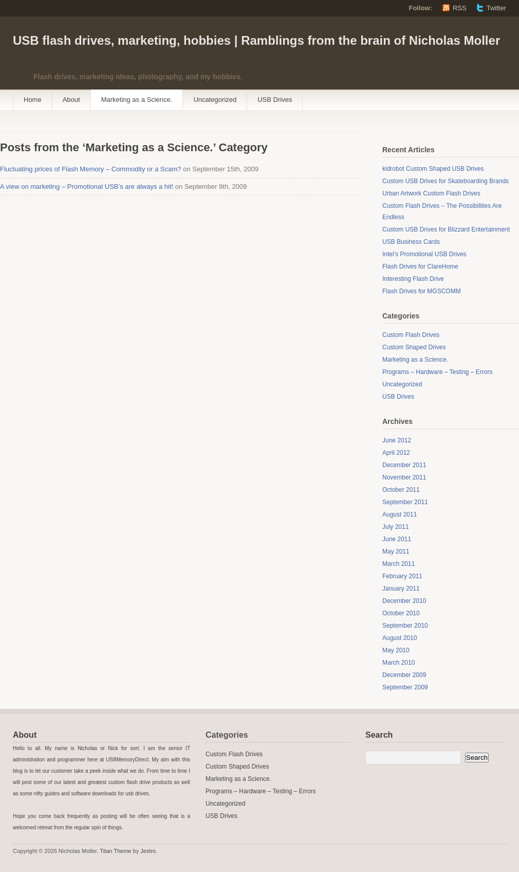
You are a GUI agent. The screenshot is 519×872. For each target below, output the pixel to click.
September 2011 (405, 502)
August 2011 (399, 514)
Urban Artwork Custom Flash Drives (431, 193)
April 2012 (396, 452)
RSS (460, 8)
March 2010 (398, 662)
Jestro (148, 851)
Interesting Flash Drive (413, 278)
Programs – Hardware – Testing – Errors (437, 372)
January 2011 (401, 588)
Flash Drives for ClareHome (420, 266)
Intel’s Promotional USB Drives (424, 254)
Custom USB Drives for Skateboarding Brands (445, 181)
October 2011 (401, 489)
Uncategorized (214, 99)
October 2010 (401, 613)
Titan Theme (115, 851)
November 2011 (404, 477)
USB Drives (274, 99)
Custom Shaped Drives (414, 347)
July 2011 (395, 526)
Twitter (496, 8)
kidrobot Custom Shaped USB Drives (433, 168)
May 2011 (396, 551)
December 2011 (404, 465)
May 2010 (396, 650)
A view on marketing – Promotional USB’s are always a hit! (86, 186)
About (71, 99)
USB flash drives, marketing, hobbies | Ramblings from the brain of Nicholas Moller (256, 40)
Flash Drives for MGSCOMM (421, 291)
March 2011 (398, 563)
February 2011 (402, 576)
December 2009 (404, 675)
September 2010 (405, 625)
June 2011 (396, 539)
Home (33, 99)
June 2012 (396, 440)
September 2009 (405, 687)
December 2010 (404, 600)
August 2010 (399, 638)
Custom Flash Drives (410, 335)
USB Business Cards (411, 241)
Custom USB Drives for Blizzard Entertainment (446, 229)
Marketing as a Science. (137, 99)
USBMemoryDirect (127, 759)
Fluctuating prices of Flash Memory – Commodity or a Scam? (90, 169)
